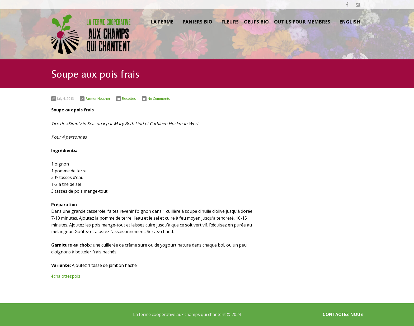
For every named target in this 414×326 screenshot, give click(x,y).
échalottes (61, 276)
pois (76, 276)
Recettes (129, 98)
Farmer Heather (98, 98)
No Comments (159, 98)
